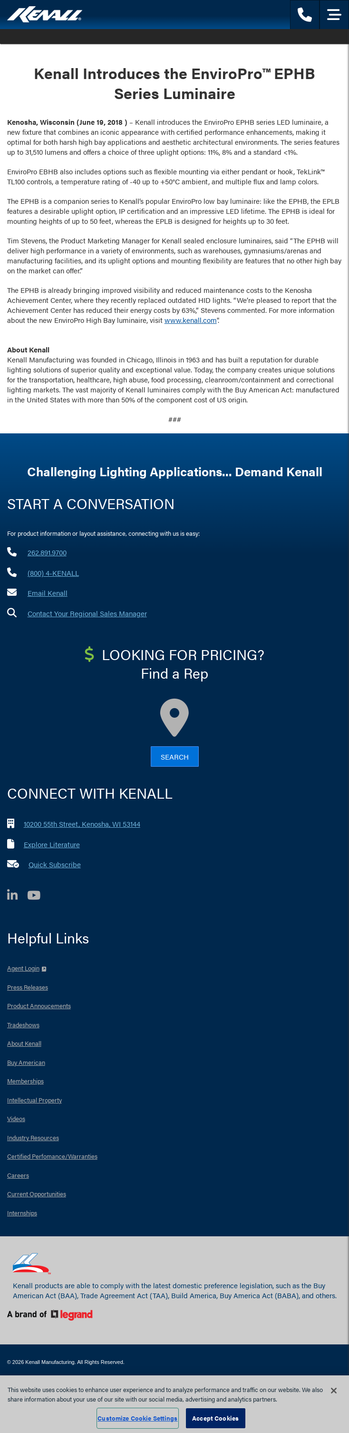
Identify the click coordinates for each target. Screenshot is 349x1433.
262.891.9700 (47, 552)
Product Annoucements (39, 1005)
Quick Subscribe (55, 864)
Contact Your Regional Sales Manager (87, 613)
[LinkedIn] (17, 897)
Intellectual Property (34, 1099)
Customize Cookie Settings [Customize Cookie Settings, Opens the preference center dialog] (137, 1418)
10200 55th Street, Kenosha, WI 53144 (82, 824)
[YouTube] (38, 897)
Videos (16, 1118)
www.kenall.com (191, 320)
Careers (18, 1175)
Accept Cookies (215, 1418)
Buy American (26, 1062)
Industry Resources (33, 1137)
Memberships (25, 1080)
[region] (174, 1404)
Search (175, 757)
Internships (22, 1212)
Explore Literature (52, 844)
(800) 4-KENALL (53, 573)
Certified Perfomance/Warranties (52, 1156)
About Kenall (24, 1043)
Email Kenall (48, 593)
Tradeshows (23, 1024)
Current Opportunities (36, 1193)
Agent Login (23, 967)
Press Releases (27, 987)
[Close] (333, 1390)
